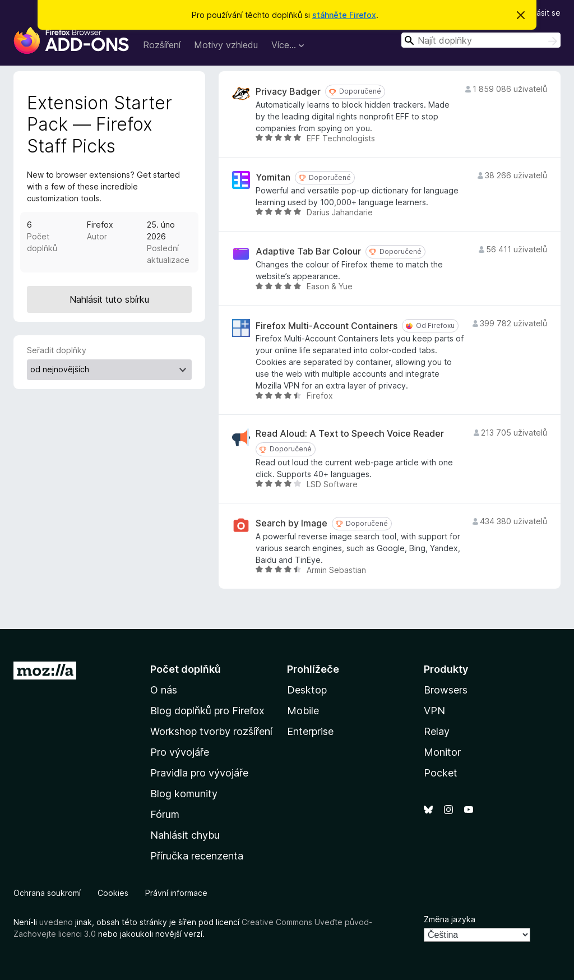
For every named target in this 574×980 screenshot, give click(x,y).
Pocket (440, 773)
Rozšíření (161, 44)
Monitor (442, 752)
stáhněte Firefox (344, 15)
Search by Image (291, 523)
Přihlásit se (541, 12)
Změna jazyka (449, 919)
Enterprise (310, 731)
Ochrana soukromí (47, 893)
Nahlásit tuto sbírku (109, 299)
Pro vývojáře (179, 752)
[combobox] (481, 40)
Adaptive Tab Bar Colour (308, 251)
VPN (434, 710)
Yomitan (273, 177)
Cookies (113, 893)
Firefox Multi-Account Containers (326, 326)
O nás (163, 690)
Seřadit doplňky (56, 350)
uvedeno (57, 922)
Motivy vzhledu (226, 44)
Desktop (307, 690)
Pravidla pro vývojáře (199, 773)
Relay (437, 731)
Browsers (445, 690)
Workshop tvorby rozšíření (211, 731)
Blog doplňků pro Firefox (207, 710)
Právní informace (176, 893)
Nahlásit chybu (185, 835)
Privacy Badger (288, 91)
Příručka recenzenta (196, 856)
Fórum (164, 814)
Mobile (303, 710)
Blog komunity (183, 793)
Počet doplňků (185, 669)
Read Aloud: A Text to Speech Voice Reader (350, 433)
